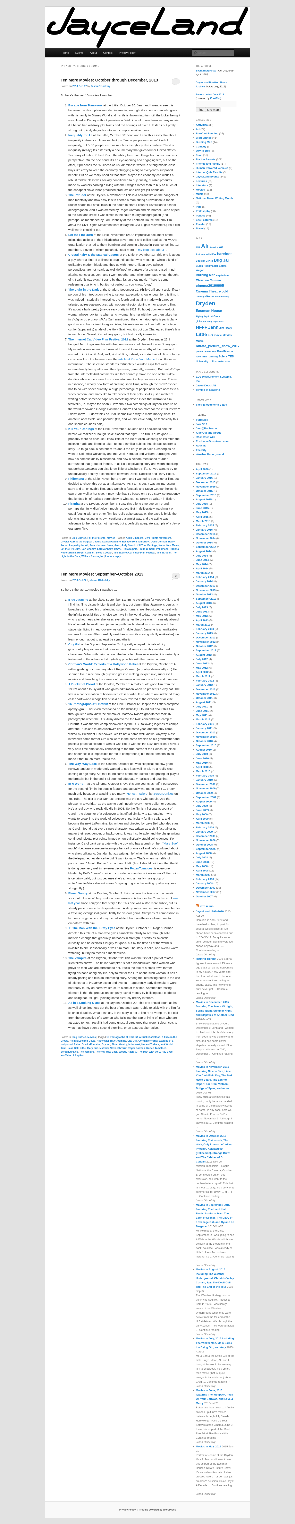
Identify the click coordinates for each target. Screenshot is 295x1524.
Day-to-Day (203, 150)
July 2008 (202, 857)
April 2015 (202, 516)
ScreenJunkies (163, 793)
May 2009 (202, 814)
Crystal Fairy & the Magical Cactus (81, 541)
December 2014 (205, 534)
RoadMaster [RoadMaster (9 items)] (225, 351)
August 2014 (204, 551)
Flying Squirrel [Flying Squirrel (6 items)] (204, 316)
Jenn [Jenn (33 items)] (213, 327)
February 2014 (205, 577)
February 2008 (205, 879)
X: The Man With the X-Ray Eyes (153, 1051)
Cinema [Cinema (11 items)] (215, 280)
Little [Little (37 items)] (201, 334)
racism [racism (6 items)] (207, 351)
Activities (202, 124)
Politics (200, 215)
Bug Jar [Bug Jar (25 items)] (221, 260)
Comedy (201, 146)
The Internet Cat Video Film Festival (134, 552)
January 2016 (204, 477)
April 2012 (202, 672)
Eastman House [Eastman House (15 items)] (209, 311)
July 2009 (202, 805)
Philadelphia (130, 549)
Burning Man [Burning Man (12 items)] (205, 275)
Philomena (162, 549)
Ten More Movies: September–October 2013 (102, 574)
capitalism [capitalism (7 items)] (222, 275)
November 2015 (206, 486)
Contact (107, 52)
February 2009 (205, 827)
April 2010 (202, 767)
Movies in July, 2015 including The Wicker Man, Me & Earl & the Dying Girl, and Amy (215, 1343)
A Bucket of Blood (149, 1037)
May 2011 (202, 715)
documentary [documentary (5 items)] (222, 296)
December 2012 (205, 637)
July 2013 (202, 607)
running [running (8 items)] (213, 356)
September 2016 (206, 473)
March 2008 (203, 874)
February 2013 (205, 628)
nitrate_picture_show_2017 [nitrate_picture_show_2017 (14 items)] (217, 346)
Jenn (117, 545)
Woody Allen (126, 1051)
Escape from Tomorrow (135, 541)
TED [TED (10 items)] (231, 356)
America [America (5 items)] (214, 247)
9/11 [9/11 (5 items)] (198, 247)
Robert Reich (68, 552)
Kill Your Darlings (147, 545)
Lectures (201, 181)
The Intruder (164, 552)
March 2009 (203, 822)
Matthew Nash (107, 1048)
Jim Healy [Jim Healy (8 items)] (225, 327)
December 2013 (205, 585)
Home (65, 52)
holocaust (134, 1044)
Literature (202, 185)
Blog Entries (78, 538)
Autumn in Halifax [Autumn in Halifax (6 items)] (206, 254)
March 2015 (203, 521)
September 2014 (206, 546)
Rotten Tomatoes (156, 1048)
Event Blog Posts (206, 70)
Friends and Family (208, 163)
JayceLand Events (207, 176)
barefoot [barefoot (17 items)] (224, 254)
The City (201, 450)
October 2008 (204, 844)
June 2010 (202, 758)
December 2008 (205, 836)
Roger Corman (85, 552)
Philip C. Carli (147, 549)
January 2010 (204, 779)
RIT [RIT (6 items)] (214, 351)
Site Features (204, 219)
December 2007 (205, 887)
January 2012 (204, 684)
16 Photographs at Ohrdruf (122, 1037)
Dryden (106, 1044)
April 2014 (202, 568)
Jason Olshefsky (100, 86)
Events (79, 52)
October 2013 (204, 594)
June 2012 (202, 663)
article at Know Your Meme (136, 359)
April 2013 (202, 620)
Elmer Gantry (119, 1044)
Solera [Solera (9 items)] (223, 356)
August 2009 (204, 801)
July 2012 (202, 659)
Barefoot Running (207, 133)
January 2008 (204, 883)
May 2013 (202, 615)
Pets (198, 206)
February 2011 (205, 723)
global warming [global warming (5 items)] (204, 321)
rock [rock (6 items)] (198, 356)
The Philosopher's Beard (211, 404)
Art (198, 129)
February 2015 (205, 525)
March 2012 (203, 676)
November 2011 (206, 693)
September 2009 (206, 797)
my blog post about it (152, 249)
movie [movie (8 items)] (218, 335)
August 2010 (204, 749)
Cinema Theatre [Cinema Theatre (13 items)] (208, 291)
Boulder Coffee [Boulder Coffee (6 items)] (204, 260)
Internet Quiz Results (209, 172)
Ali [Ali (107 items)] (205, 246)
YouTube (66, 1055)
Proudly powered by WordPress (157, 1509)
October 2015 (204, 490)
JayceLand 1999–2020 (210, 911)
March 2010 (203, 771)
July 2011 (202, 706)
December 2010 (205, 732)
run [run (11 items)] (204, 356)
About (93, 52)
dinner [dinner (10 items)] (209, 296)
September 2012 (206, 650)
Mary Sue (92, 1048)
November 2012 (206, 641)
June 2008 (202, 862)
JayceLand (207, 906)
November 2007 (206, 892)
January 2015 (204, 529)
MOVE (117, 549)
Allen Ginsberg (134, 538)
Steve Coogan (104, 552)
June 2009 (202, 810)
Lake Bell (73, 1048)
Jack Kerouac (98, 545)
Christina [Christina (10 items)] (202, 280)
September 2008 (206, 848)
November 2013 (206, 590)
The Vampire (86, 1051)
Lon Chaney (89, 549)
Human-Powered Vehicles (212, 168)
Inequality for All (78, 545)
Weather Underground (210, 454)
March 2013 (203, 624)
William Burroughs (92, 556)
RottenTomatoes (141, 868)
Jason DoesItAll (206, 385)
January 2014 (204, 581)
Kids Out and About (208, 432)
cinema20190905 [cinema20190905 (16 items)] (210, 285)
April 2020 (202, 469)
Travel (200, 228)
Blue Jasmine (118, 1040)
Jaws (110, 545)
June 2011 (202, 710)
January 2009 (204, 831)
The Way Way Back (106, 1051)
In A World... (167, 1044)
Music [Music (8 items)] (199, 341)
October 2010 (204, 741)
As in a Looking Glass (82, 1040)
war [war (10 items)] (227, 361)
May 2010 (202, 762)
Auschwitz (103, 1040)
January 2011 (204, 728)
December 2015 (205, 482)
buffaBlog (202, 419)
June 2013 (202, 611)
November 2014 (206, 538)
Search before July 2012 (210, 94)
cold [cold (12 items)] (225, 291)
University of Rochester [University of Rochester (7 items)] (210, 361)
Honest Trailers (137, 793)
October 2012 (204, 646)
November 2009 (206, 788)
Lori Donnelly (105, 549)
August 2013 (204, 603)
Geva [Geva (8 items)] (216, 316)
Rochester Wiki (205, 436)
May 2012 (202, 667)
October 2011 (204, 698)
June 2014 (202, 559)
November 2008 (206, 840)
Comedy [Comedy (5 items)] (200, 296)
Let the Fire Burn (70, 549)
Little (83, 1048)
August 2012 (204, 654)
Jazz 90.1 (201, 424)
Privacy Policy (127, 52)
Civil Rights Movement (158, 538)
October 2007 (204, 896)
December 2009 (205, 784)
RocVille (201, 445)
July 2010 (202, 753)
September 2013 (206, 598)
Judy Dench (128, 545)
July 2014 (202, 555)
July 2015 (202, 503)
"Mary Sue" (170, 843)
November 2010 (206, 736)
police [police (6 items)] (199, 351)
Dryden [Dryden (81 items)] (205, 303)
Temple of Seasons (208, 389)
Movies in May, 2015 (208, 1446)
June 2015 (202, 508)
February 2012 (205, 680)
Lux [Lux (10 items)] (210, 335)
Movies (111, 538)
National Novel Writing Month (214, 198)
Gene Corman (159, 541)
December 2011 (205, 689)
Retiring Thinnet (206, 958)
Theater (200, 224)
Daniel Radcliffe (111, 541)
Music (199, 193)
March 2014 (203, 572)
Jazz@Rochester (206, 428)
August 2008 (204, 853)
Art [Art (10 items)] (221, 247)
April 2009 (202, 818)
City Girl (132, 1040)
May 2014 (202, 564)
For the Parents (96, 538)
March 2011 (203, 719)
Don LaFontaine (91, 1044)
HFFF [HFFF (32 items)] (201, 327)
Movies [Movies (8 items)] (227, 335)
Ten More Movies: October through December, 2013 (109, 80)
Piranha (174, 549)
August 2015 (204, 499)
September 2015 (206, 495)
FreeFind (215, 98)
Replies (78, 1055)
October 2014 (204, 542)
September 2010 (206, 745)
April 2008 (202, 870)
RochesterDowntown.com (212, 441)
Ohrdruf (122, 1048)
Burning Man (204, 142)
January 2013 (204, 633)
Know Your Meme (169, 545)
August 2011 (204, 702)
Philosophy (203, 211)
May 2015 (202, 512)
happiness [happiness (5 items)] (218, 321)
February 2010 (205, 775)
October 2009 (204, 792)
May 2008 (202, 866)
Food (199, 155)
